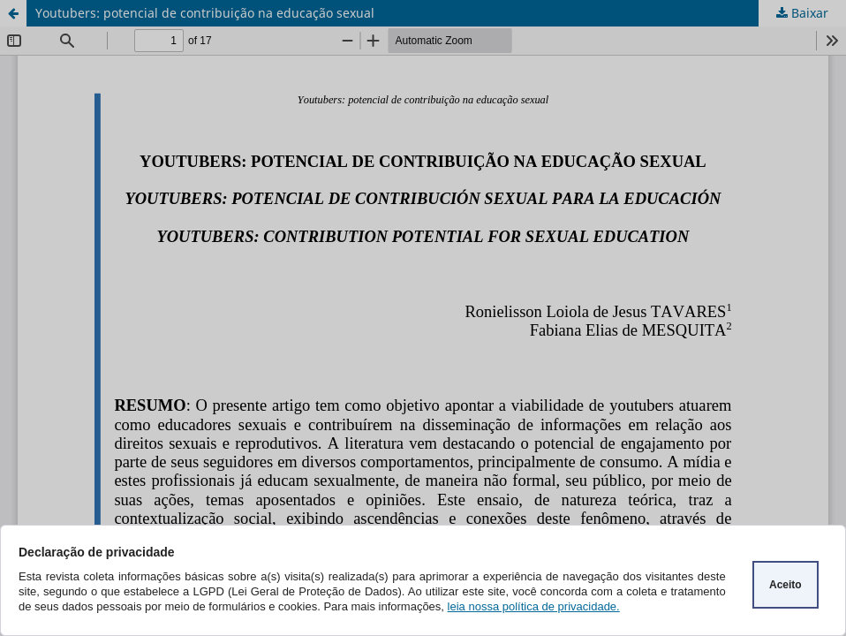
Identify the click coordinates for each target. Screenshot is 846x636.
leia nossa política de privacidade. (534, 606)
